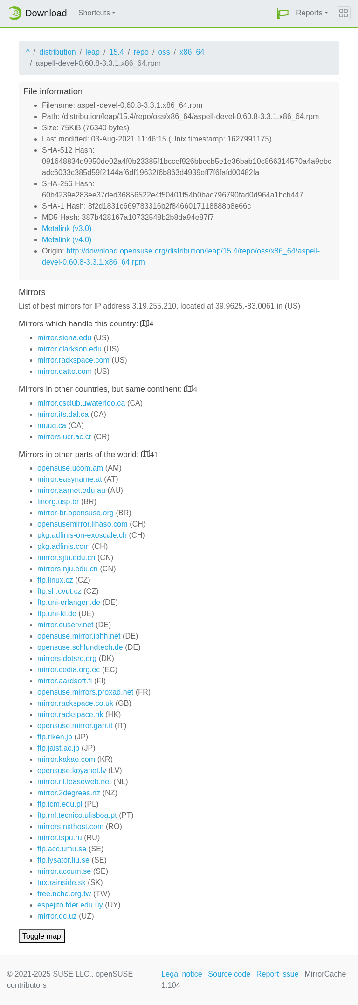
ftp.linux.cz (55, 580)
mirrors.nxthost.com (70, 826)
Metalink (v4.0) (66, 240)
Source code (229, 974)
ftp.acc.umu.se (61, 849)
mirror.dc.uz (57, 916)
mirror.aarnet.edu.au (71, 490)
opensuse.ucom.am (70, 468)
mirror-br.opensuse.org (75, 513)
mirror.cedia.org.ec (68, 670)
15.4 (116, 52)
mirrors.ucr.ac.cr (64, 437)
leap (92, 52)
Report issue (277, 974)
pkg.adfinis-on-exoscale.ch (82, 535)
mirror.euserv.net (65, 625)
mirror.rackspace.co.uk (75, 703)
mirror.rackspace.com (73, 360)
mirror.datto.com (64, 371)
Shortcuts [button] (94, 13)
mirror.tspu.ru (59, 838)
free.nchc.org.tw (64, 894)
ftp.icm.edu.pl (60, 804)
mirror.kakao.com (66, 759)
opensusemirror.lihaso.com (82, 524)
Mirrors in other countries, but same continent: (101, 389)
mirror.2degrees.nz (68, 793)
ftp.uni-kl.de (56, 614)
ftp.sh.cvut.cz (59, 591)
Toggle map (41, 936)
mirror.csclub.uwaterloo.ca (81, 403)
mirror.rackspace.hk (70, 714)
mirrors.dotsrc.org (66, 658)
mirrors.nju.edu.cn (67, 569)
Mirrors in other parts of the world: (80, 454)
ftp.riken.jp (54, 737)
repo (141, 52)
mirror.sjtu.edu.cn (66, 558)
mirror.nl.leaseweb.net (74, 782)
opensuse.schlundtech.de (80, 647)
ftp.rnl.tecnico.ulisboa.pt (77, 815)
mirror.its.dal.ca (63, 414)
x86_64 (191, 52)
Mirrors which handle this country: (79, 323)
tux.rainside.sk (61, 882)
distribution (57, 52)
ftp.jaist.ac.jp (58, 748)
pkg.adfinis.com (63, 546)
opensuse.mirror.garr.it (74, 726)
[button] (283, 13)
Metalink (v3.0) (66, 228)
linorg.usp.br (58, 502)
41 (154, 454)
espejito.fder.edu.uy (70, 905)
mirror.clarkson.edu (69, 349)
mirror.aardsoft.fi (64, 681)
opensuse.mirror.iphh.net (79, 636)
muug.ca (51, 425)
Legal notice (181, 974)
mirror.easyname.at (69, 479)
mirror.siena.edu (64, 338)
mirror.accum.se (64, 871)
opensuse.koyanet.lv (71, 770)
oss (164, 52)
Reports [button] (309, 13)
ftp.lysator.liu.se (63, 860)
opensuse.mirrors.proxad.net (85, 692)
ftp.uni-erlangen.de (68, 602)
